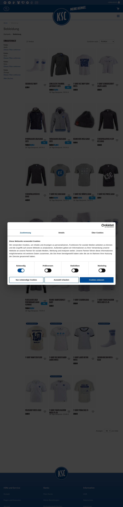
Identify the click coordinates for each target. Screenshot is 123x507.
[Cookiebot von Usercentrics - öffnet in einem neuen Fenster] (103, 226)
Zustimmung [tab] (25, 233)
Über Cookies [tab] (97, 233)
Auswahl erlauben (61, 280)
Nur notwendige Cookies (26, 280)
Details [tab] (61, 233)
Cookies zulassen (96, 280)
